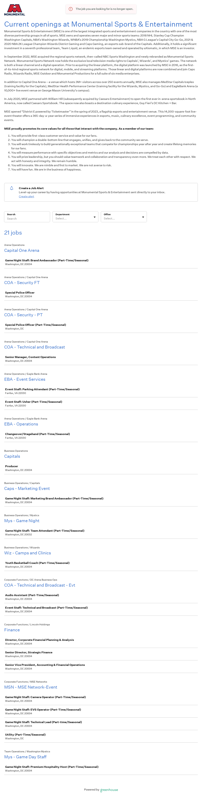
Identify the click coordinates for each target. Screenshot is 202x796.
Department (62, 214)
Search (11, 214)
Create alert (26, 196)
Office (107, 214)
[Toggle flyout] (95, 217)
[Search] (27, 219)
